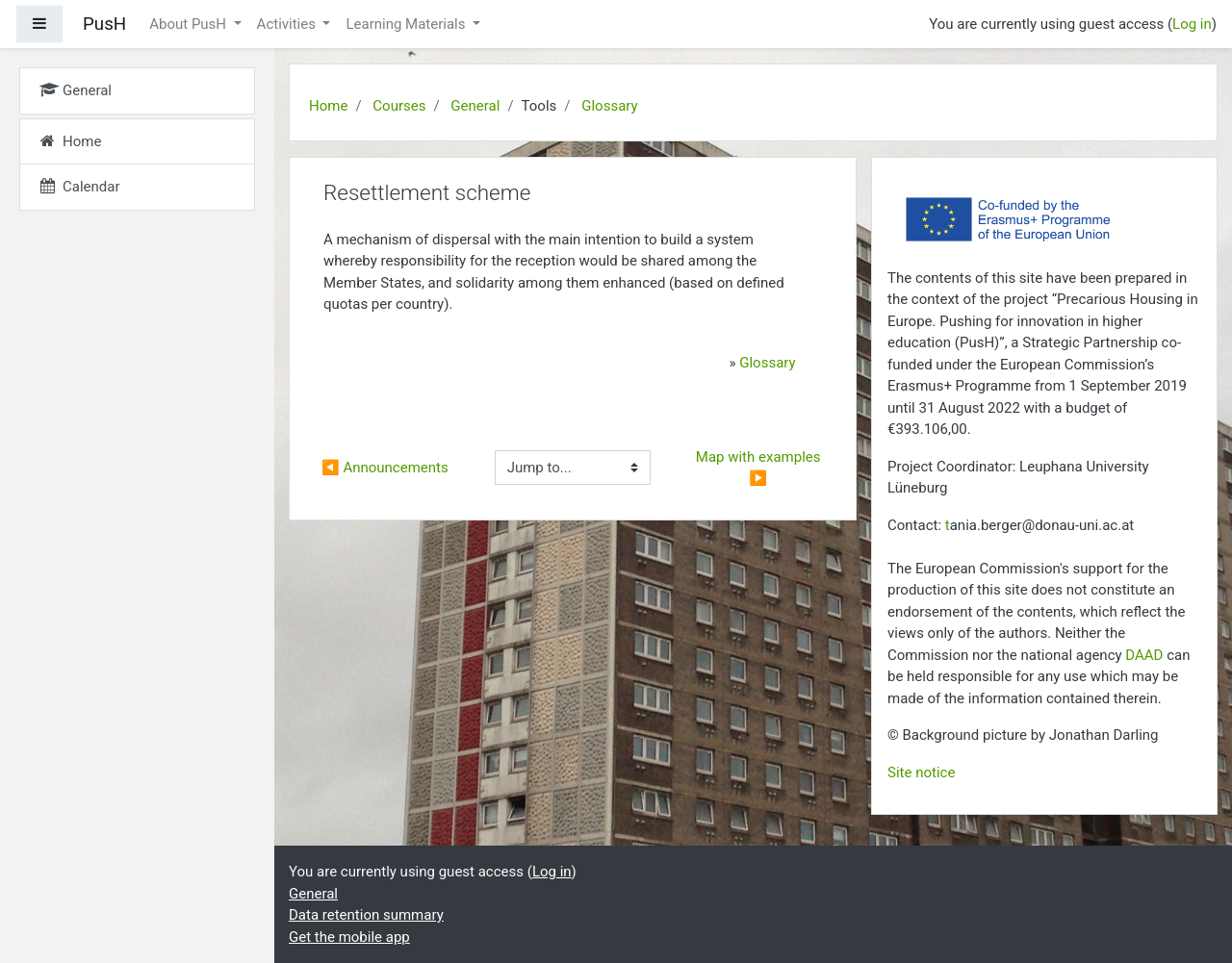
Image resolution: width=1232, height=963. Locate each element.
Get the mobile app (349, 937)
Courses (398, 105)
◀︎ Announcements (385, 467)
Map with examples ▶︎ (760, 468)
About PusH (189, 24)
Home (328, 105)
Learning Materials (407, 24)
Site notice (921, 772)
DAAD (1144, 655)
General (475, 105)
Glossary (609, 105)
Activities (288, 24)
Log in (1192, 24)
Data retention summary (366, 915)
